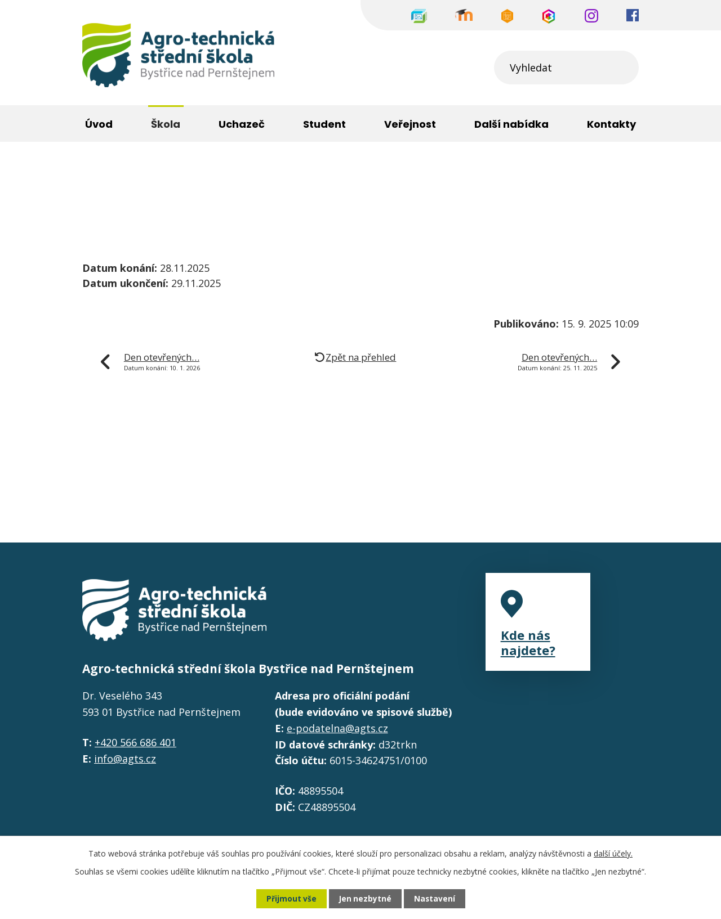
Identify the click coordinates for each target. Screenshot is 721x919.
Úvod (95, 179)
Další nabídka (511, 124)
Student (324, 124)
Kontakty (611, 124)
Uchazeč (242, 124)
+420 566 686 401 (135, 742)
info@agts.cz (125, 758)
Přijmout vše (290, 898)
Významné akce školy (243, 179)
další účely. (613, 853)
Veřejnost (410, 124)
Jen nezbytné (365, 898)
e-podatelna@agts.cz (337, 728)
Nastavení (435, 898)
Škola (150, 179)
